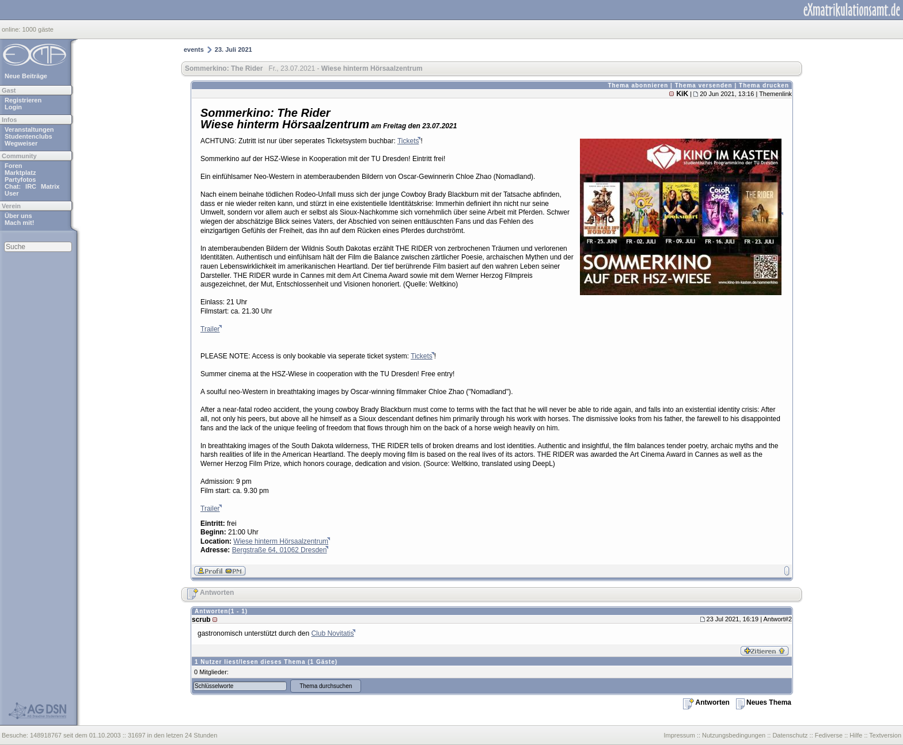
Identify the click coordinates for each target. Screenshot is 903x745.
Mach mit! (19, 222)
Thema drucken (764, 85)
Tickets (408, 141)
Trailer (210, 329)
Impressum (679, 735)
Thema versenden (704, 85)
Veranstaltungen (29, 129)
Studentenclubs (28, 136)
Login (13, 107)
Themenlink (775, 93)
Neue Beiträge (26, 75)
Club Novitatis (332, 633)
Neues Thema (763, 702)
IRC (30, 186)
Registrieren (23, 100)
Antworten (210, 593)
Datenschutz (789, 735)
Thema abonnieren (638, 85)
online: (12, 29)
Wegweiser (21, 143)
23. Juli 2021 (233, 49)
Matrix (50, 186)
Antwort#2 (777, 619)
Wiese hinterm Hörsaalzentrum (280, 541)
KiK (682, 94)
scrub (201, 620)
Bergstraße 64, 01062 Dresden (279, 550)
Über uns (18, 215)
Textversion (885, 735)
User (11, 193)
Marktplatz (20, 172)
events (194, 49)
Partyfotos (20, 179)
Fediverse (829, 735)
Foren (13, 165)
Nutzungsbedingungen (733, 735)
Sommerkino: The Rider (224, 68)
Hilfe (855, 735)
